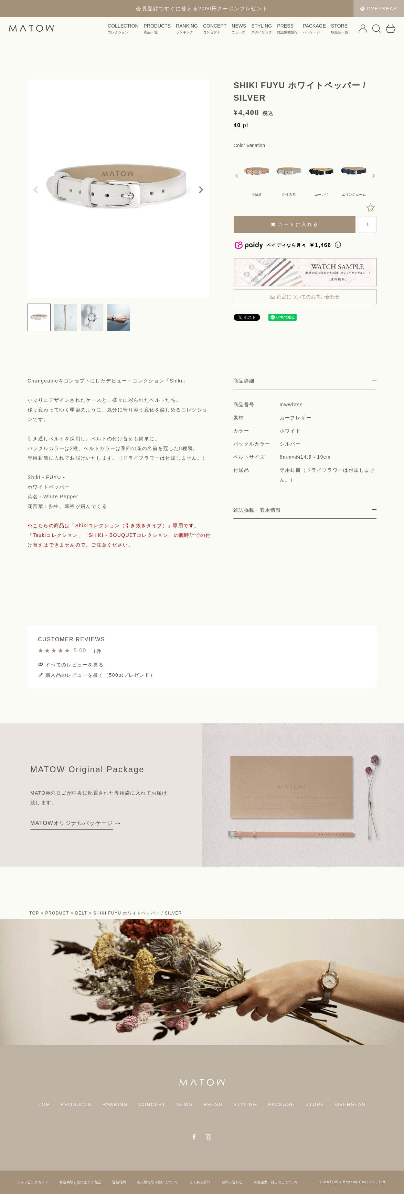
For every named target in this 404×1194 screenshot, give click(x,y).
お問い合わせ (232, 1182)
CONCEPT (196, 31)
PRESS (268, 31)
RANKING (168, 31)
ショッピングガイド (32, 1182)
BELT (81, 913)
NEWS (220, 31)
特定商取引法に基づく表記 (80, 1182)
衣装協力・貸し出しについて (276, 1182)
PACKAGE (295, 31)
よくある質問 (200, 1182)
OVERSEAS (378, 8)
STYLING (242, 31)
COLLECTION (104, 31)
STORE (320, 31)
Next (201, 190)
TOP (34, 913)
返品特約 (119, 1182)
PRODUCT (57, 913)
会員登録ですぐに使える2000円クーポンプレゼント (202, 8)
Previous (36, 190)
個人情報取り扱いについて (157, 1182)
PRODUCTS (138, 31)
